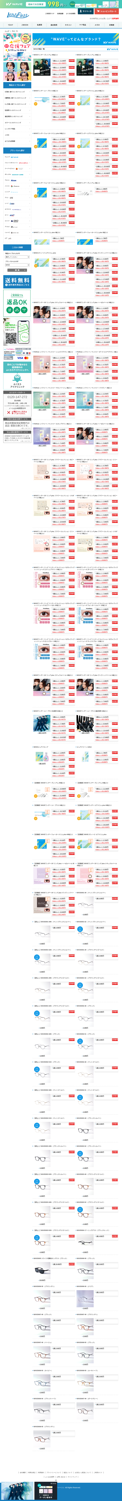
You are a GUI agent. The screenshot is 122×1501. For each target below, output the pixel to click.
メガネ (7, 135)
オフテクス (13, 209)
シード (10, 203)
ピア (8, 238)
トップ (7, 31)
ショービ (12, 233)
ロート (10, 215)
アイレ (9, 198)
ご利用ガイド (98, 1472)
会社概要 (23, 1472)
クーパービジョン (14, 169)
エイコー (12, 221)
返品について (68, 1472)
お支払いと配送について (83, 1472)
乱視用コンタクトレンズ (13, 110)
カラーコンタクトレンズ (13, 123)
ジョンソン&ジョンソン (17, 163)
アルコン (11, 180)
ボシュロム (14, 174)
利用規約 (41, 1472)
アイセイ (12, 227)
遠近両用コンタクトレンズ (13, 116)
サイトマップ (72, 1477)
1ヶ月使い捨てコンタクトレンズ (15, 104)
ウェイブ (12, 157)
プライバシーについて (53, 1472)
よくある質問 (49, 1477)
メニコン (13, 186)
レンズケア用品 (10, 129)
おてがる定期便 (10, 141)
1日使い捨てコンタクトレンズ (15, 92)
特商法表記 (32, 1472)
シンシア (12, 192)
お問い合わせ (61, 1477)
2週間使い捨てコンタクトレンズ (15, 98)
